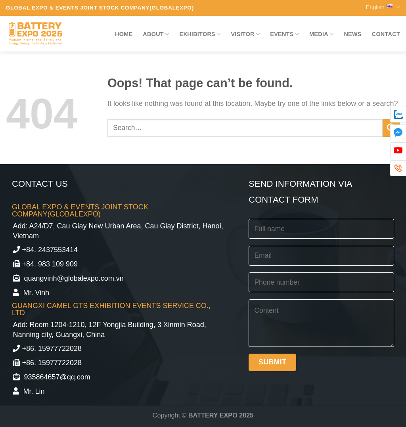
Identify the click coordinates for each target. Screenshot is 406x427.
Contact (386, 34)
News (352, 34)
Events (284, 34)
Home (123, 34)
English (383, 7)
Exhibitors (199, 34)
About (156, 34)
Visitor (245, 34)
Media (321, 34)
